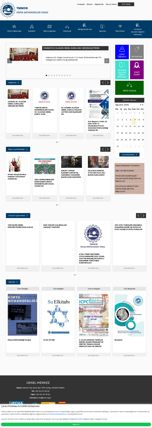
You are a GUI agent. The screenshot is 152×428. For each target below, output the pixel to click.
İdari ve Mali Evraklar (124, 170)
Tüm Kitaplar (58, 289)
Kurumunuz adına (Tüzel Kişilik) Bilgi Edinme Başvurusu (126, 188)
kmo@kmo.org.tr (44, 398)
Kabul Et (76, 424)
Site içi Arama (111, 4)
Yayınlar (13, 282)
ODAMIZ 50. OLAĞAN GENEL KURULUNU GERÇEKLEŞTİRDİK (71, 48)
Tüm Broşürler (129, 289)
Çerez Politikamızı (58, 414)
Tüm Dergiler (22, 289)
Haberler (13, 82)
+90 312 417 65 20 (42, 391)
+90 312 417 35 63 (43, 394)
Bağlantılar (99, 4)
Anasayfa (81, 4)
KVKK (79, 419)
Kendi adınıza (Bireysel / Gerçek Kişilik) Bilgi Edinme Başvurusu (128, 178)
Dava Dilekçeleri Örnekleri (127, 165)
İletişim (90, 4)
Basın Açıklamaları (18, 149)
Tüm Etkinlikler (129, 155)
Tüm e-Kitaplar (94, 289)
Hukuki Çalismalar (18, 215)
